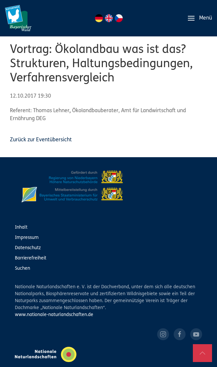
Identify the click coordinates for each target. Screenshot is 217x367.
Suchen (22, 268)
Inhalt (21, 227)
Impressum (27, 237)
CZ (119, 18)
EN (109, 18)
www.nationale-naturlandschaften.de (54, 314)
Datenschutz (28, 248)
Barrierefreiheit (30, 258)
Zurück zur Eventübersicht (41, 140)
